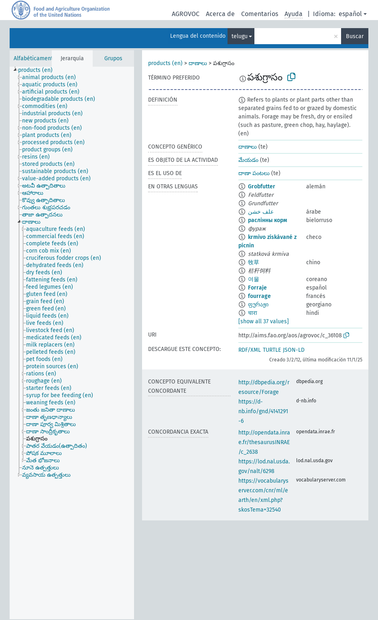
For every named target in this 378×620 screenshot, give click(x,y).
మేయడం (248, 160)
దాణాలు (198, 63)
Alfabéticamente (35, 58)
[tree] (72, 343)
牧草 (253, 262)
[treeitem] (39, 70)
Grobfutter (261, 186)
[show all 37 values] (263, 321)
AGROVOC (185, 14)
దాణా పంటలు (254, 173)
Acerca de (220, 14)
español (350, 14)
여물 (253, 279)
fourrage (259, 296)
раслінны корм (267, 220)
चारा (252, 313)
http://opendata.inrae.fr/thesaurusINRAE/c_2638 (264, 442)
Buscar (355, 36)
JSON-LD (294, 350)
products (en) (165, 63)
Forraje (257, 287)
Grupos (113, 58)
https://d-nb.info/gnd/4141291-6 (263, 411)
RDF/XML (249, 350)
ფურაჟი (258, 304)
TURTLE (272, 350)
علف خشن (261, 211)
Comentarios (259, 14)
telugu (240, 36)
